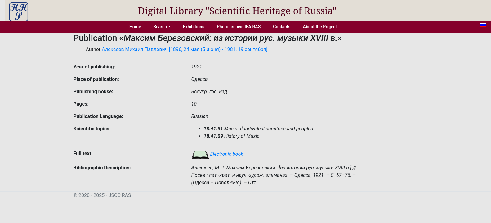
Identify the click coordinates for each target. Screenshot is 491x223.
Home (135, 26)
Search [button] (160, 26)
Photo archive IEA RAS (239, 26)
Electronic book (217, 154)
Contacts (281, 26)
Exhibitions (193, 26)
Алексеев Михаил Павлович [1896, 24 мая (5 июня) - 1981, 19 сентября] (184, 49)
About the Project (320, 26)
